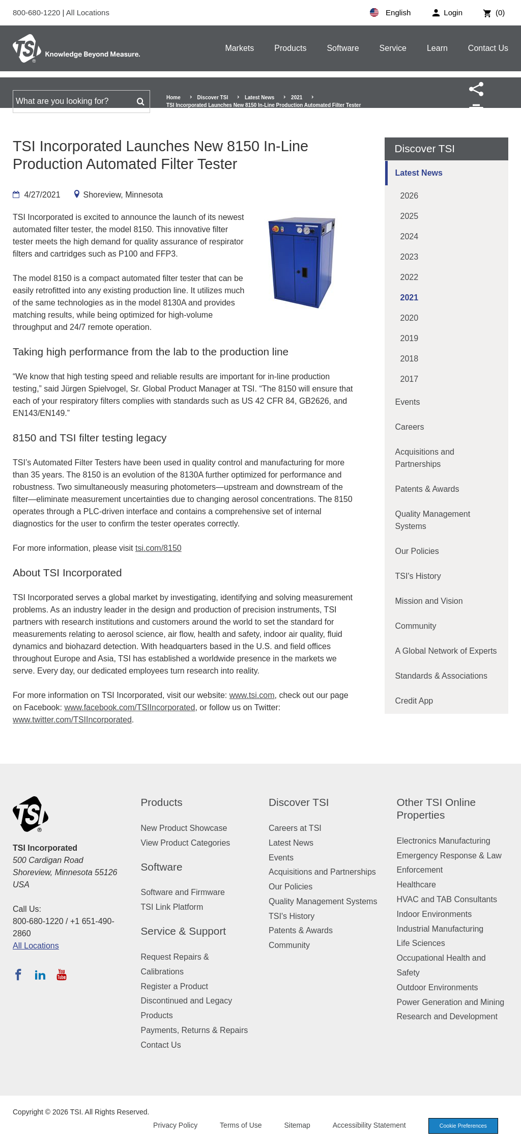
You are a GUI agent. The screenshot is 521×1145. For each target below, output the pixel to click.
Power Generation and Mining (451, 1002)
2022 (409, 277)
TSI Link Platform (172, 907)
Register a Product (175, 986)
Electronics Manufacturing (443, 840)
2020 (409, 318)
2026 (409, 195)
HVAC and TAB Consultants (447, 899)
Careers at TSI (295, 828)
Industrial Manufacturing (440, 929)
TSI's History (418, 576)
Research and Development (447, 1016)
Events (407, 402)
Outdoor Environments (437, 987)
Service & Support (183, 931)
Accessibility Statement (365, 1126)
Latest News (259, 97)
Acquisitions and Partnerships (425, 458)
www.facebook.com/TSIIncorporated (129, 707)
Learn (437, 48)
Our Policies (417, 551)
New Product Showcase (184, 828)
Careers (409, 427)
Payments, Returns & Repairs (194, 1030)
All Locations (87, 12)
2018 (409, 358)
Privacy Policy (171, 1126)
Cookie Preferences (461, 1126)
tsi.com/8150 (158, 548)
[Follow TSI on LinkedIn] (40, 974)
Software (343, 48)
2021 (296, 97)
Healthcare (416, 884)
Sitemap (293, 1126)
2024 (409, 236)
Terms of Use (237, 1126)
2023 (409, 257)
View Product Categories (185, 843)
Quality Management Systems (433, 520)
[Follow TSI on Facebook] (18, 974)
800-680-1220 (38, 12)
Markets (239, 48)
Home (173, 97)
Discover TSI (212, 97)
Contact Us (488, 48)
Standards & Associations (441, 676)
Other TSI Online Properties (436, 808)
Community (416, 626)
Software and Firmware (183, 892)
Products (290, 48)
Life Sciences (421, 943)
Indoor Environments (434, 914)
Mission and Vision (429, 601)
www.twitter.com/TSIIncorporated (72, 719)
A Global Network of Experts (446, 651)
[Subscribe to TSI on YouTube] (61, 974)
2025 (409, 216)
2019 (409, 338)
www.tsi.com (252, 695)
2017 (409, 379)
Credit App (414, 700)
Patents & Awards (427, 489)
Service (393, 48)
